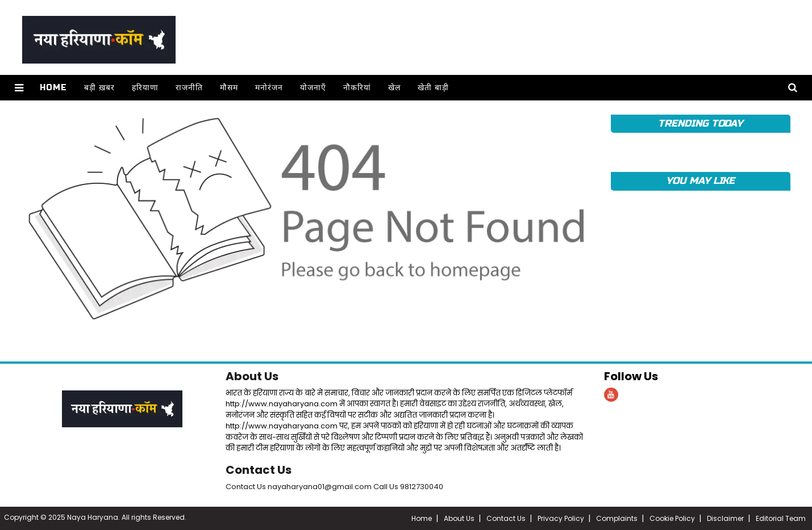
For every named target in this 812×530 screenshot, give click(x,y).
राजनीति (189, 87)
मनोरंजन (269, 87)
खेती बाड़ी (433, 87)
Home (53, 87)
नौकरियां (357, 87)
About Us (252, 376)
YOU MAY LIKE (700, 181)
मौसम (229, 87)
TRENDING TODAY (700, 123)
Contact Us (259, 470)
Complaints (617, 518)
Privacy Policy (561, 518)
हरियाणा (145, 87)
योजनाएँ (313, 87)
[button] (19, 88)
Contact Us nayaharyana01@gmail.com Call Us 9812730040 (334, 486)
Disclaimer (725, 518)
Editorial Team (781, 518)
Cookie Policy (672, 518)
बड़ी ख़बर (99, 87)
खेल (394, 87)
